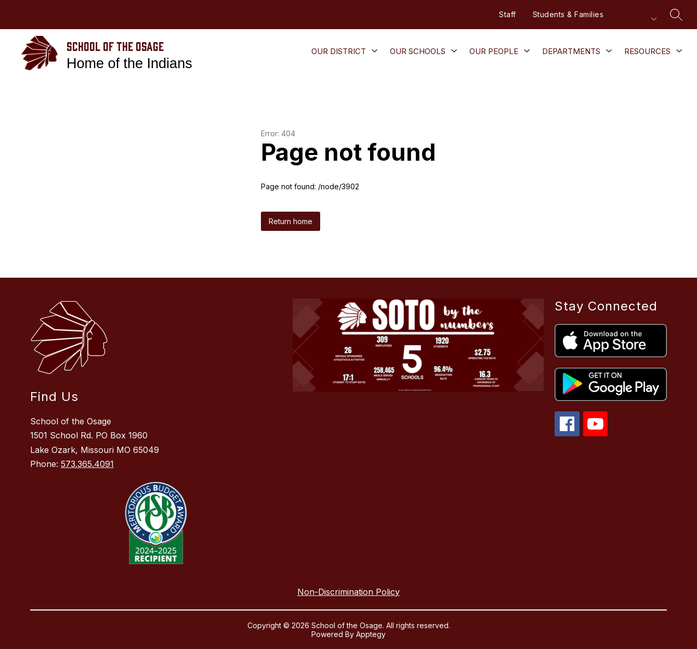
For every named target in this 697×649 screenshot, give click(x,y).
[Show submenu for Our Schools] (417, 51)
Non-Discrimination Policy (348, 592)
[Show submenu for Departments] (571, 51)
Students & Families (568, 14)
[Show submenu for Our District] (338, 51)
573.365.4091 (87, 464)
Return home (290, 221)
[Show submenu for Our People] (493, 51)
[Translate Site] (633, 18)
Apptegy (371, 634)
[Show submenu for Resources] (647, 51)
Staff (507, 14)
